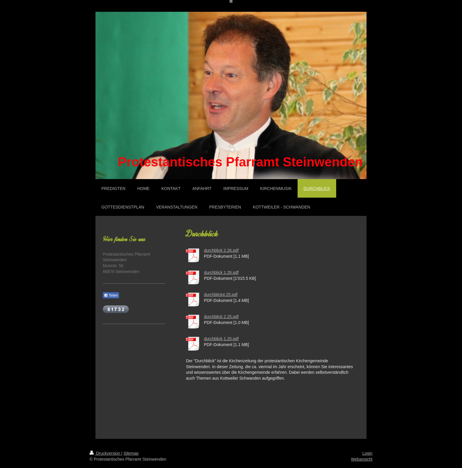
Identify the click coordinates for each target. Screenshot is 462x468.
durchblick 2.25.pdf (221, 316)
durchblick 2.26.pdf (221, 250)
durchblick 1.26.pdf (221, 272)
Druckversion (105, 453)
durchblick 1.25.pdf (221, 338)
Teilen (111, 295)
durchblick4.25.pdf (220, 294)
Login (367, 453)
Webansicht (361, 459)
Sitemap (130, 453)
